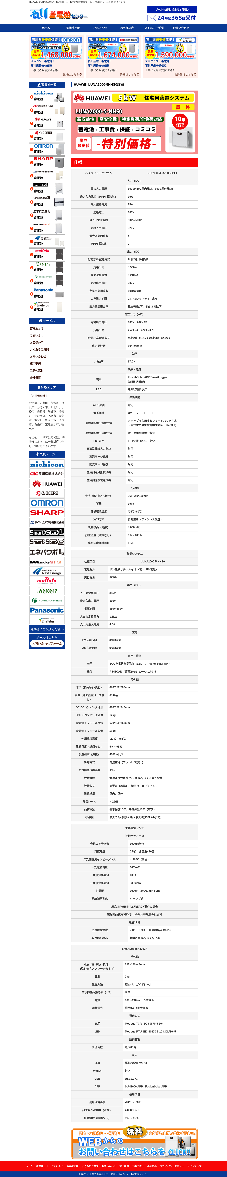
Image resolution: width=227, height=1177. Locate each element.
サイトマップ (194, 1166)
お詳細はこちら (183, 74)
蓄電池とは (73, 27)
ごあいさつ (100, 27)
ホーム (46, 27)
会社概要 (35, 377)
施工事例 (35, 363)
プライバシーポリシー (172, 1166)
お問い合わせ (181, 27)
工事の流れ (36, 370)
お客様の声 (127, 27)
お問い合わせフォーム (47, 643)
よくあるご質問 (154, 27)
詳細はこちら (71, 74)
